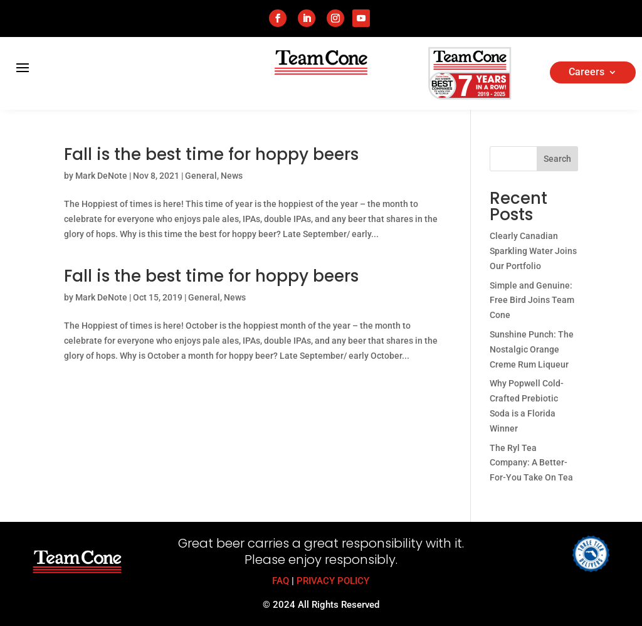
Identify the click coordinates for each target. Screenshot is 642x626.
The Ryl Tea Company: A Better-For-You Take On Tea (531, 463)
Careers (586, 73)
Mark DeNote (101, 176)
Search (557, 159)
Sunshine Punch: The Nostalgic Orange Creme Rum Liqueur (532, 349)
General (201, 176)
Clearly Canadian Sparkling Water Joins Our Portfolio (533, 251)
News (232, 176)
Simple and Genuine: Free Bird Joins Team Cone (532, 300)
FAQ (280, 580)
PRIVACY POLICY (333, 580)
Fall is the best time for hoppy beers (211, 154)
